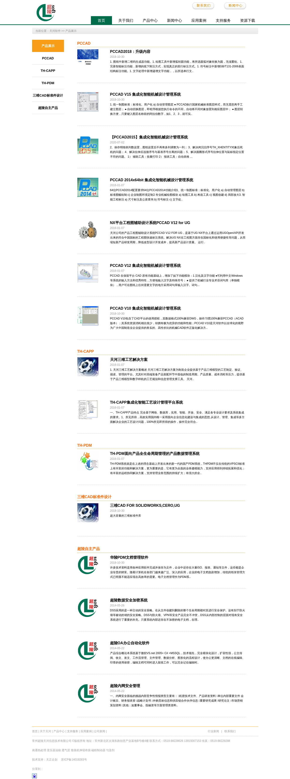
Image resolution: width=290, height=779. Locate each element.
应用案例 (198, 20)
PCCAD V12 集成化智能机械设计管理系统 (145, 266)
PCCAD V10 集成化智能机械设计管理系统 (145, 308)
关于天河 (45, 731)
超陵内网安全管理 (125, 686)
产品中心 (150, 20)
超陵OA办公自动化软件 (129, 643)
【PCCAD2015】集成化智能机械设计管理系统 (149, 137)
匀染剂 (110, 750)
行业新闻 (213, 731)
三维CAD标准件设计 (48, 95)
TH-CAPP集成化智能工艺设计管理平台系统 (146, 402)
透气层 (66, 750)
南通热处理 (39, 750)
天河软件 (55, 31)
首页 (101, 20)
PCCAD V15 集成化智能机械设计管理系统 (145, 94)
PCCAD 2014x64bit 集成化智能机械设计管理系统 (151, 180)
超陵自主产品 (48, 108)
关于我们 (125, 20)
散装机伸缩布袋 (81, 750)
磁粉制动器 (98, 750)
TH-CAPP (48, 70)
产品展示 (71, 31)
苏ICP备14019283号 (74, 759)
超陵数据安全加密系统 (129, 600)
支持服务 (223, 20)
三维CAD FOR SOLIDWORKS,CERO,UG (145, 505)
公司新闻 (99, 731)
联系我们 (230, 731)
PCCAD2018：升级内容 (130, 52)
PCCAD (48, 58)
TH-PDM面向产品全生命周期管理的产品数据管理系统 (155, 454)
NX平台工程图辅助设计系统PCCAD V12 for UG (150, 223)
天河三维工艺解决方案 (129, 360)
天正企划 (51, 759)
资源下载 (247, 20)
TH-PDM (47, 83)
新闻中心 (174, 20)
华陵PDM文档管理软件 (129, 557)
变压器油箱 (54, 750)
